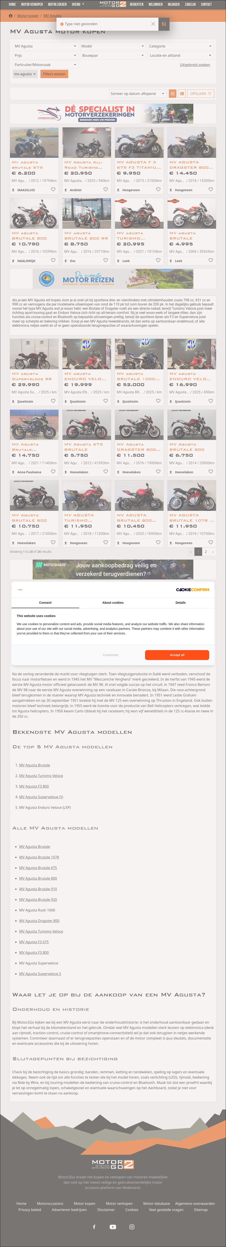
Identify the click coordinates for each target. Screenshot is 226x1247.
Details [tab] (181, 602)
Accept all (177, 655)
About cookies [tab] (113, 602)
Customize (111, 655)
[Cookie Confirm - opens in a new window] (192, 589)
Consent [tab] (45, 602)
